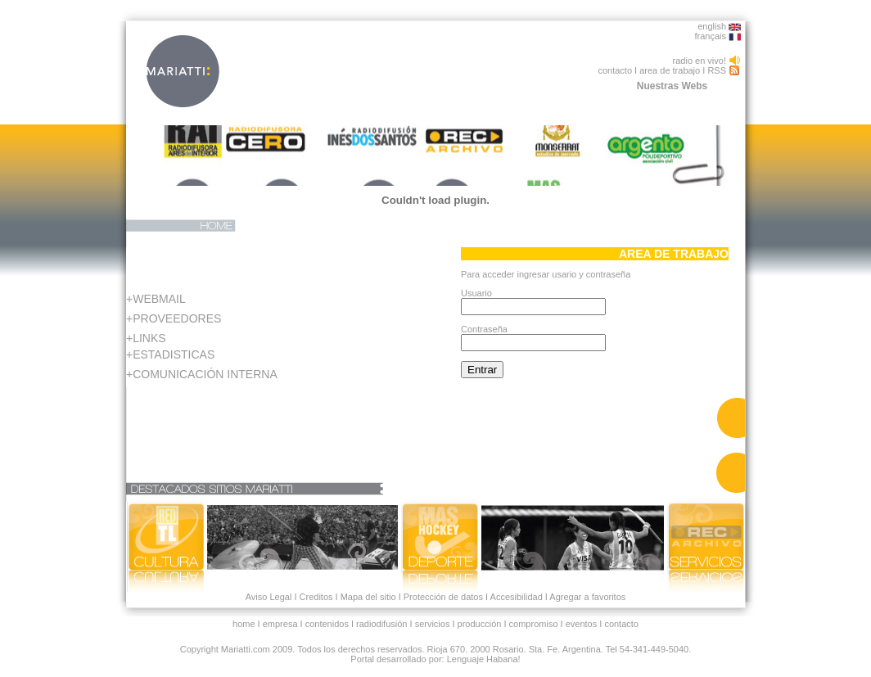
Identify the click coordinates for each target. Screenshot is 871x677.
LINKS (149, 338)
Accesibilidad (516, 597)
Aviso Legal (269, 597)
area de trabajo (669, 70)
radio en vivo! (699, 60)
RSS (716, 70)
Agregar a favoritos (586, 597)
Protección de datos (442, 597)
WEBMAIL (159, 298)
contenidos (327, 624)
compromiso (533, 624)
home (243, 624)
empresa (280, 624)
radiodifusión (381, 624)
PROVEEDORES (177, 318)
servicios (432, 624)
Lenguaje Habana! (484, 659)
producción (480, 624)
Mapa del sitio (368, 597)
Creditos (316, 597)
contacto (615, 70)
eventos (582, 624)
